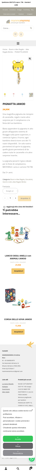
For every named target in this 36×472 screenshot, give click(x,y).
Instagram (30, 14)
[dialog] (18, 432)
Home (5, 49)
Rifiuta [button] (17, 445)
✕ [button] (32, 410)
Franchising (26, 10)
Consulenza (12, 10)
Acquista (24, 198)
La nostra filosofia (7, 384)
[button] (30, 58)
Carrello (28, 467)
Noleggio (19, 10)
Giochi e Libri (7, 182)
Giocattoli (28, 179)
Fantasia (6, 186)
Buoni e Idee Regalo (16, 49)
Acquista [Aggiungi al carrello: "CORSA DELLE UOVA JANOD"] (18, 331)
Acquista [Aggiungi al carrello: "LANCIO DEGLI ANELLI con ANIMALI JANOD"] (18, 271)
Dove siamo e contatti (9, 14)
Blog (32, 10)
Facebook (21, 14)
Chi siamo (5, 10)
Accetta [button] (18, 438)
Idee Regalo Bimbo (19, 182)
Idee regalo (5, 392)
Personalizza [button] (18, 452)
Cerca (18, 468)
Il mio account (6, 468)
